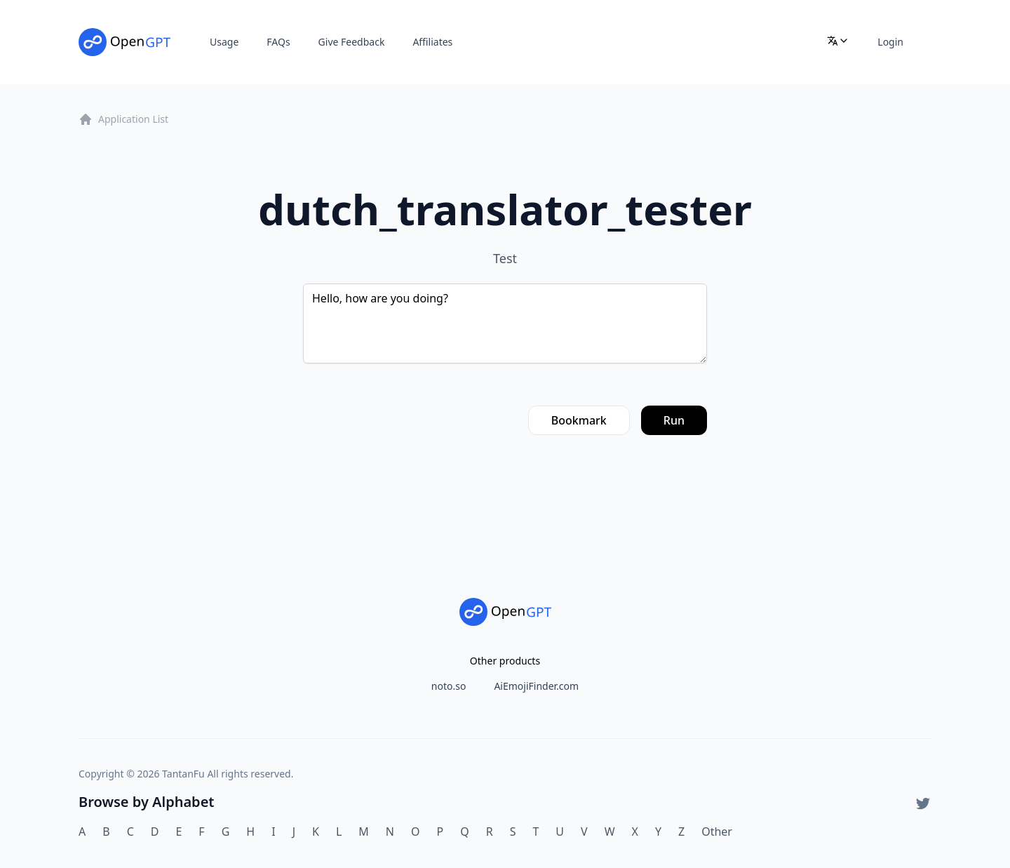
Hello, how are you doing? (505, 323)
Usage (224, 41)
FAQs (278, 41)
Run (674, 420)
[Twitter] (923, 803)
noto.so (448, 686)
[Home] (124, 42)
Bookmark (579, 420)
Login (890, 41)
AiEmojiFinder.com (536, 686)
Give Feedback (351, 41)
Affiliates (432, 41)
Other (716, 831)
